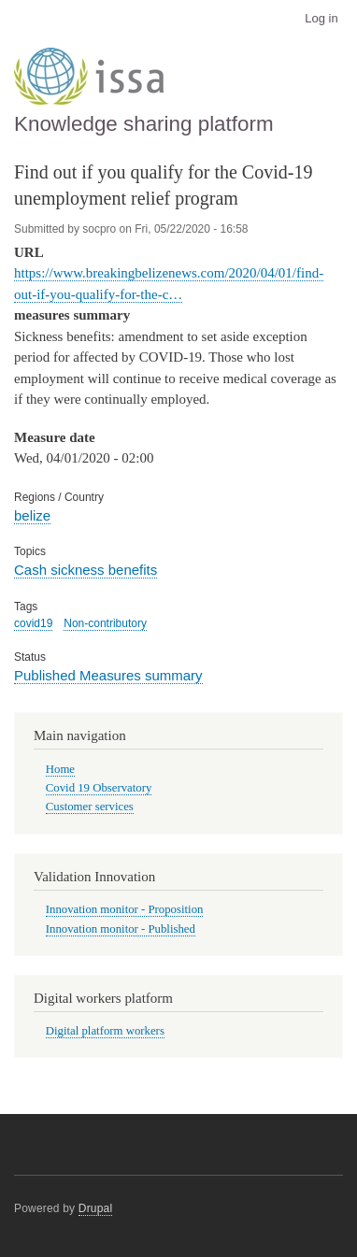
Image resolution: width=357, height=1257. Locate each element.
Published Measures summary (108, 675)
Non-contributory (105, 623)
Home (60, 769)
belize (32, 515)
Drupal (96, 1208)
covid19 (33, 623)
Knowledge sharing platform (144, 124)
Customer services (90, 806)
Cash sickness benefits (85, 570)
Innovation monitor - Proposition (125, 909)
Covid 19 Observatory (99, 787)
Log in (321, 18)
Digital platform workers (105, 1030)
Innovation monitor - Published (120, 929)
